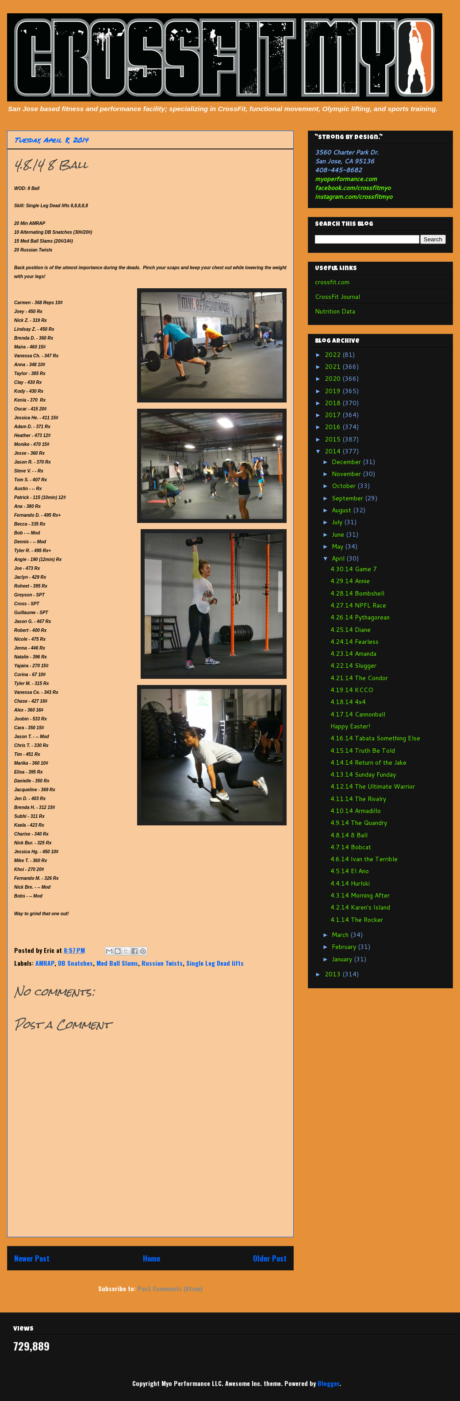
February (345, 946)
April (339, 558)
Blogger (328, 1383)
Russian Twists (162, 963)
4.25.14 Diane (350, 629)
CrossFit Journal (337, 296)
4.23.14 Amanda (353, 653)
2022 (333, 354)
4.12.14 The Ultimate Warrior (372, 786)
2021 (333, 366)
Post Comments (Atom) (170, 1288)
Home (151, 1258)
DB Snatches (75, 963)
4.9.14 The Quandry (358, 822)
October (344, 485)
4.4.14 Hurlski (350, 883)
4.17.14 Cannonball (357, 714)
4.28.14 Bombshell (357, 593)
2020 (333, 378)
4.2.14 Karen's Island (360, 907)
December (347, 461)
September (348, 498)
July (338, 522)
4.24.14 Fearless (354, 641)
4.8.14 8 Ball (349, 835)
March (341, 934)
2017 (333, 414)
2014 (333, 451)
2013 (333, 974)
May (338, 546)
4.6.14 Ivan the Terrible (364, 859)
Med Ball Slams (117, 963)
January (343, 959)
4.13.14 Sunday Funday (363, 774)
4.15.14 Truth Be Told (362, 750)
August (342, 510)
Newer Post (32, 1258)
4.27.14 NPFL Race (358, 605)
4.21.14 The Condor (359, 677)
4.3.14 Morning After (360, 895)
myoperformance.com (346, 178)
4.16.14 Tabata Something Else (375, 738)
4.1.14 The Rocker (356, 919)
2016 (333, 426)
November (347, 473)
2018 (333, 403)
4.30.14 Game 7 (353, 569)
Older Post (270, 1258)
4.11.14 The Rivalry (358, 798)
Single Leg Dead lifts (215, 963)
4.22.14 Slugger (353, 665)
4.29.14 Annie (350, 581)
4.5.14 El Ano (349, 871)
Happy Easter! (350, 726)
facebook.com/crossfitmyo (353, 187)
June (339, 534)
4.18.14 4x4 (348, 701)
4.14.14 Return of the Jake (368, 762)
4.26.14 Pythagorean (360, 617)
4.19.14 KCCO (351, 689)
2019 (333, 391)
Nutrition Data (335, 311)
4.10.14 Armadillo (355, 810)
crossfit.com (332, 282)
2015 (333, 439)
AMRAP (44, 963)
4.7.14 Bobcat (350, 847)
